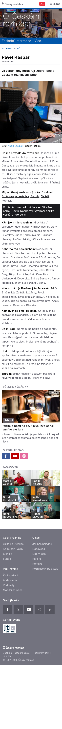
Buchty (34, 196)
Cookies (7, 653)
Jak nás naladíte (42, 544)
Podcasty (9, 585)
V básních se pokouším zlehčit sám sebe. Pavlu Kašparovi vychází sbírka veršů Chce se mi (28, 211)
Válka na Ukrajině (13, 544)
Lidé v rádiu (39, 553)
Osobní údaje (22, 653)
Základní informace (16, 41)
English (7, 656)
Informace (7, 48)
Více (39, 41)
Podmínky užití (41, 653)
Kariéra (36, 558)
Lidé (18, 48)
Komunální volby (13, 548)
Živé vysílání (10, 575)
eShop (7, 558)
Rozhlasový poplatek (45, 568)
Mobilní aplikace (13, 590)
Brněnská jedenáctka (15, 196)
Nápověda (38, 548)
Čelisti (45, 196)
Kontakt (37, 563)
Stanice (7, 553)
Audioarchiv (10, 580)
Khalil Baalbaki (15, 146)
